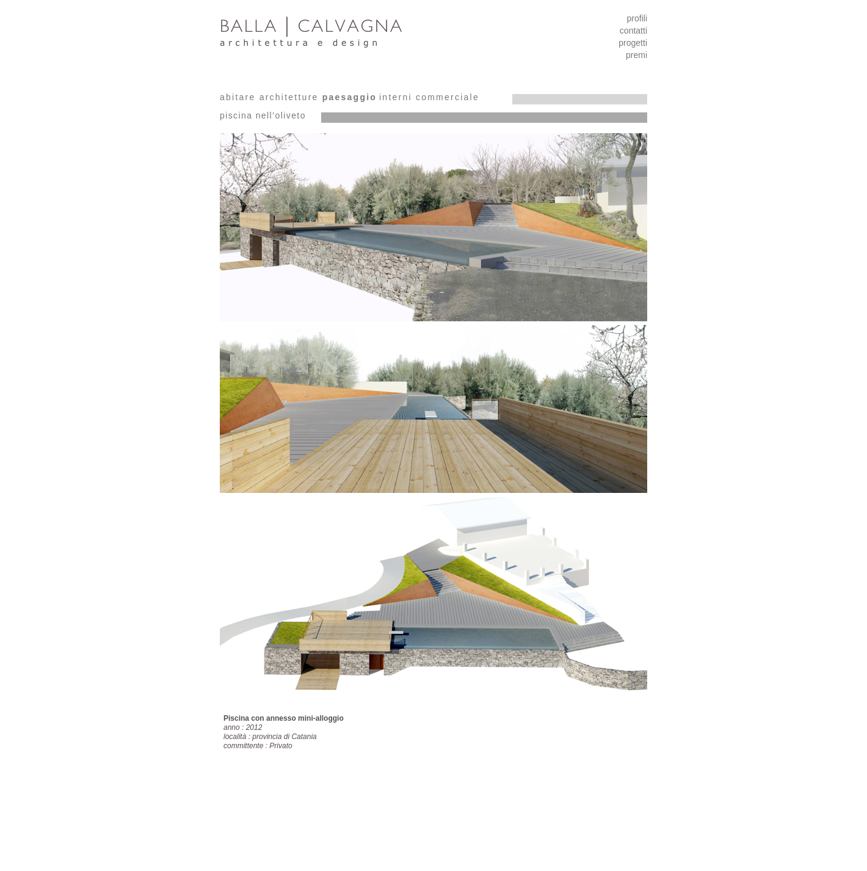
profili (637, 18)
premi (636, 55)
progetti (633, 43)
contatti (633, 30)
